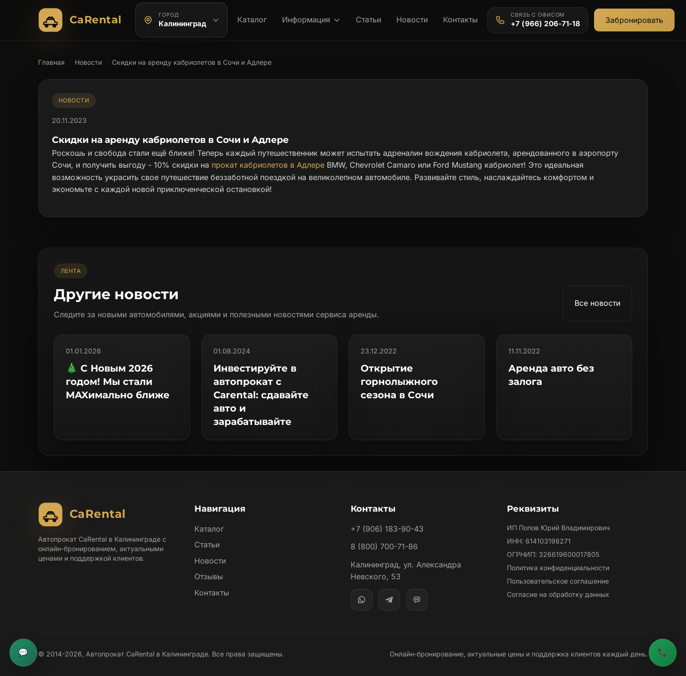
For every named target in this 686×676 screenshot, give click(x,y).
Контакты (461, 19)
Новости (412, 19)
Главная (51, 62)
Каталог (251, 19)
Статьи (368, 19)
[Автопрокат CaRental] (82, 20)
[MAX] (417, 586)
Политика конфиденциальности (558, 554)
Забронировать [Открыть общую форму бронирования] (634, 20)
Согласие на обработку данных (558, 581)
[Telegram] (389, 586)
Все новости (597, 303)
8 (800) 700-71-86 (384, 533)
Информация (311, 19)
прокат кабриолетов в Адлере (266, 165)
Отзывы (208, 563)
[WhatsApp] (362, 586)
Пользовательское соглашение (558, 568)
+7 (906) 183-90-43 (387, 515)
